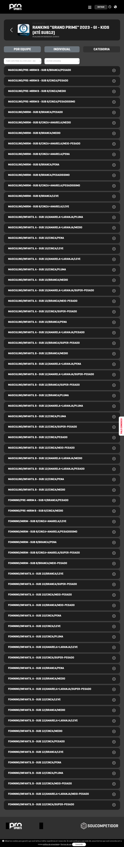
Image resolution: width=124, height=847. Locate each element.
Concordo (79, 844)
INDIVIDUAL (62, 49)
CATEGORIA (102, 49)
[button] (110, 7)
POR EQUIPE (22, 49)
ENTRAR (100, 7)
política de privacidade (51, 844)
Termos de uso (66, 844)
